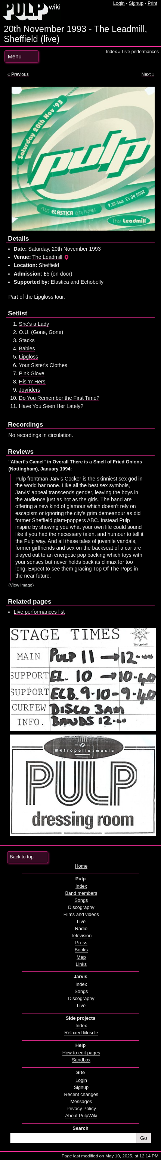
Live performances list (39, 612)
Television (81, 935)
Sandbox (81, 1060)
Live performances (140, 51)
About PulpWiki (81, 1115)
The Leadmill (47, 257)
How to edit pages (81, 1052)
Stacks (27, 340)
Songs (81, 900)
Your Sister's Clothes (43, 365)
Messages (81, 1101)
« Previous (18, 74)
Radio (81, 928)
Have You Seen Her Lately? (51, 406)
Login (119, 3)
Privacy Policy (81, 1108)
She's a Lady (34, 324)
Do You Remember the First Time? (59, 398)
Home (81, 866)
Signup (136, 3)
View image (21, 584)
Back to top (21, 856)
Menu (15, 57)
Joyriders (29, 390)
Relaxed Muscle (81, 1032)
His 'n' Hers (32, 382)
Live (81, 921)
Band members (81, 893)
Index (111, 51)
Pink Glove (31, 373)
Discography (81, 907)
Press (81, 942)
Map (81, 957)
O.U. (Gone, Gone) (41, 332)
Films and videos (81, 914)
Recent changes (81, 1094)
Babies (27, 348)
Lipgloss (28, 357)
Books (81, 949)
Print (152, 3)
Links (81, 964)
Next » (148, 74)
